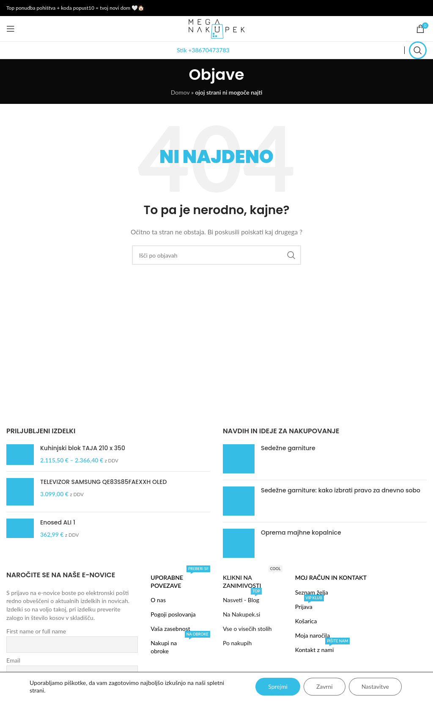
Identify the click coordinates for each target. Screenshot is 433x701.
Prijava (309, 605)
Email (13, 660)
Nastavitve (375, 686)
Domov (180, 92)
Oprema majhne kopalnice (301, 532)
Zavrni (324, 686)
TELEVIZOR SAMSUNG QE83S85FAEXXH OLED (103, 482)
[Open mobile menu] (10, 28)
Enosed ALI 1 (57, 523)
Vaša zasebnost (170, 628)
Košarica (306, 621)
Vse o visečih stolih (247, 628)
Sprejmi (278, 686)
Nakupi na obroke (180, 645)
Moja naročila (312, 635)
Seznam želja (311, 592)
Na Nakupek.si (241, 614)
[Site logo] (216, 28)
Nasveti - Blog (242, 598)
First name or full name (36, 631)
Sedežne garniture (288, 448)
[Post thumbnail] (239, 458)
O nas (158, 599)
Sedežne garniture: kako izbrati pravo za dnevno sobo (340, 490)
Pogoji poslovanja (173, 614)
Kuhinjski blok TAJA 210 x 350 (82, 448)
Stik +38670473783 (203, 50)
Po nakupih (237, 643)
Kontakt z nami (322, 648)
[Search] (418, 50)
